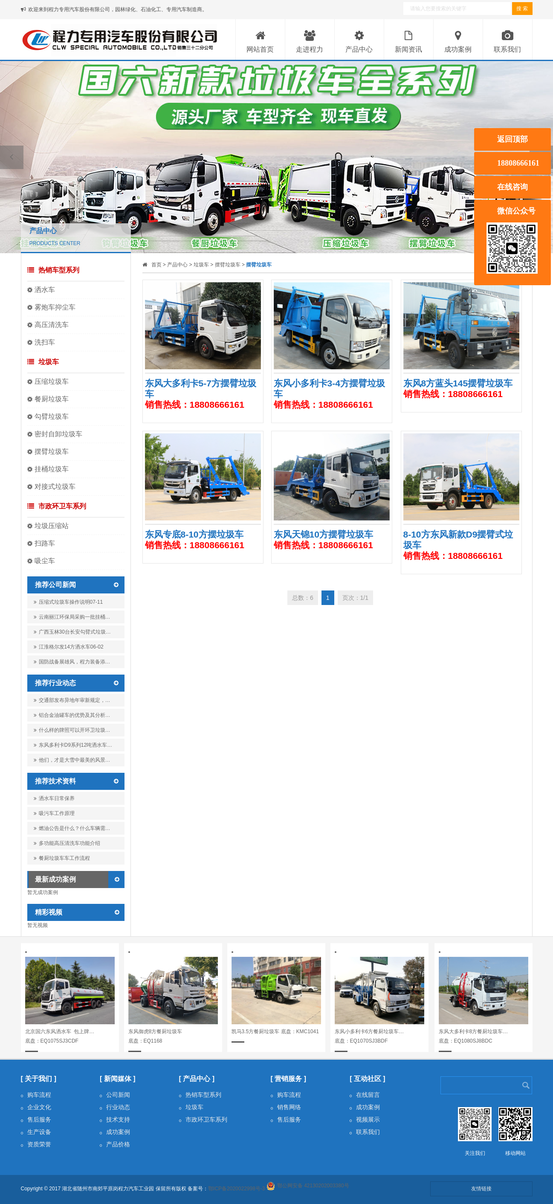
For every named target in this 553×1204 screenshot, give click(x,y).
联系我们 (365, 1131)
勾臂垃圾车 (52, 416)
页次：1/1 (355, 597)
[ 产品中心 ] (197, 1078)
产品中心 (177, 265)
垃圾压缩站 (52, 525)
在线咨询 (512, 187)
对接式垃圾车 (55, 486)
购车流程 (36, 1094)
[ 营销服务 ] (289, 1078)
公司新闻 (115, 1094)
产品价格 (115, 1144)
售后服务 (36, 1119)
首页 (156, 265)
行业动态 (115, 1107)
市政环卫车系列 (56, 506)
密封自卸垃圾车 (58, 434)
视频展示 (365, 1119)
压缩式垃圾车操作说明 (68, 602)
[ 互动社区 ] (367, 1078)
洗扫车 (45, 342)
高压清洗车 (52, 324)
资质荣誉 (36, 1144)
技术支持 (115, 1119)
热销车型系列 (53, 270)
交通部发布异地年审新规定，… (72, 700)
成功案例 (115, 1131)
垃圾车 (43, 361)
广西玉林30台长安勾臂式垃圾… (72, 633)
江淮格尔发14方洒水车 (69, 646)
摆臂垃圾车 (52, 451)
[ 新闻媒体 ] (118, 1078)
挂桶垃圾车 (52, 469)
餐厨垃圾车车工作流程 (62, 858)
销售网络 (286, 1107)
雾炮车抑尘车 (55, 307)
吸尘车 (45, 560)
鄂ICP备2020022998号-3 (236, 1189)
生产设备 (36, 1131)
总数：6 (302, 597)
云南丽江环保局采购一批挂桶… (72, 618)
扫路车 (45, 543)
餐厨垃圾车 (52, 399)
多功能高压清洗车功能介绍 (67, 843)
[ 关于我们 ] (39, 1078)
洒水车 (45, 289)
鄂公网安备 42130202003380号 (313, 1186)
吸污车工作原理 (54, 813)
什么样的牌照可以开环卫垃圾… (72, 730)
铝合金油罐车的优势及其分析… (72, 715)
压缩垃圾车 (52, 381)
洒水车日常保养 (54, 798)
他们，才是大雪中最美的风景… (72, 760)
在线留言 (365, 1094)
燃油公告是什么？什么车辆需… (72, 828)
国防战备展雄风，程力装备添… (72, 663)
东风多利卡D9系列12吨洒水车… (73, 745)
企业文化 (36, 1107)
